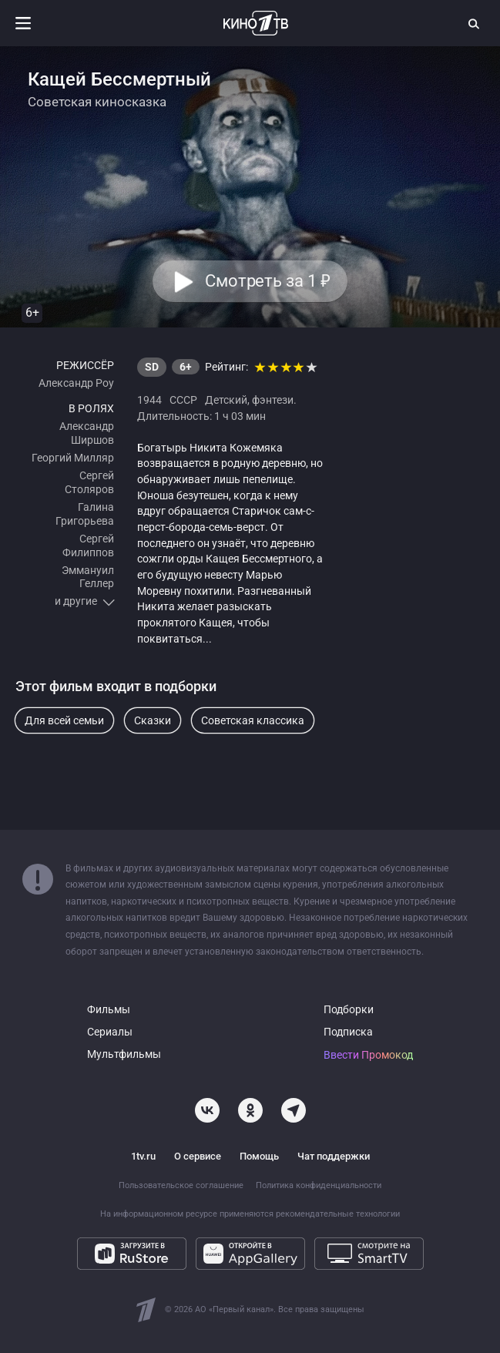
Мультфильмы (124, 1054)
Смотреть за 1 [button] (268, 280)
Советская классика (252, 720)
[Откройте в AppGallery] (250, 1253)
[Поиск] (474, 23)
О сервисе (197, 1156)
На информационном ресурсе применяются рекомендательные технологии (250, 1214)
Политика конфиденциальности (318, 1185)
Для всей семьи (64, 720)
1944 (149, 400)
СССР (183, 400)
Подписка (348, 1032)
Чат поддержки (333, 1156)
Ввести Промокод (368, 1055)
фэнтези (273, 400)
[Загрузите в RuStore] (131, 1253)
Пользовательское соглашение (181, 1185)
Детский (226, 400)
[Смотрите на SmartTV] (369, 1253)
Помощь (259, 1156)
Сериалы (110, 1032)
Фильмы (108, 1009)
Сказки (152, 720)
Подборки (349, 1009)
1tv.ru (143, 1156)
